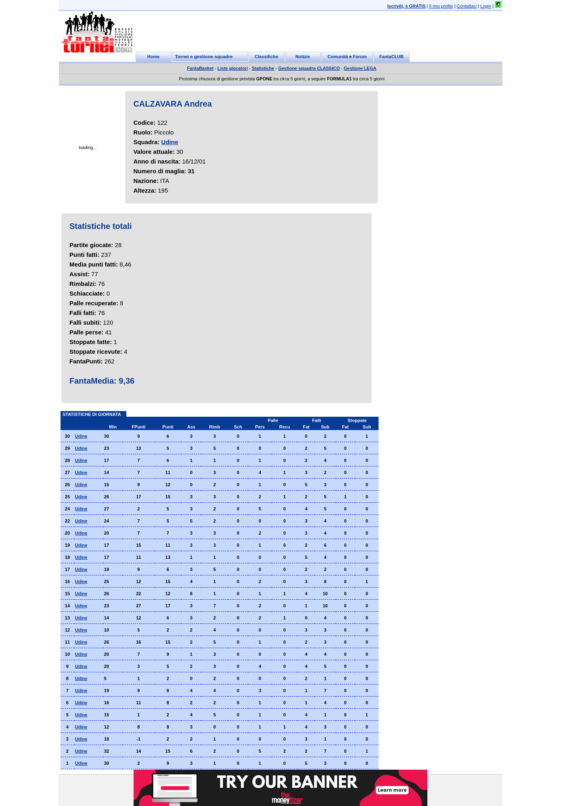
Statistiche (263, 68)
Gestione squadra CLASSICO (309, 68)
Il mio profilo (441, 6)
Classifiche (266, 56)
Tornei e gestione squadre (204, 56)
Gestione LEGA (360, 68)
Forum (359, 56)
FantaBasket (200, 68)
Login (485, 6)
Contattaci (467, 6)
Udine (169, 142)
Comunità (337, 56)
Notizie (302, 56)
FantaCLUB (391, 56)
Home (153, 56)
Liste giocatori (233, 68)
